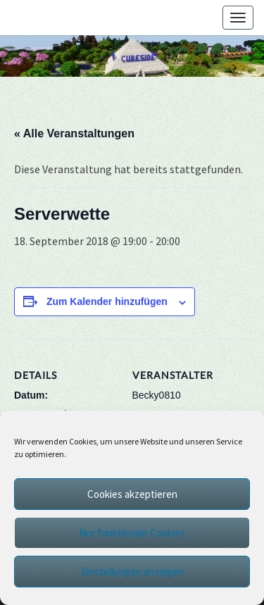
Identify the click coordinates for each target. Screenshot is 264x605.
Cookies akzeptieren (132, 494)
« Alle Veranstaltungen (74, 133)
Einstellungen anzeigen (132, 571)
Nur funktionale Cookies (132, 532)
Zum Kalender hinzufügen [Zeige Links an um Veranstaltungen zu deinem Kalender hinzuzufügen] (107, 301)
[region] (132, 56)
